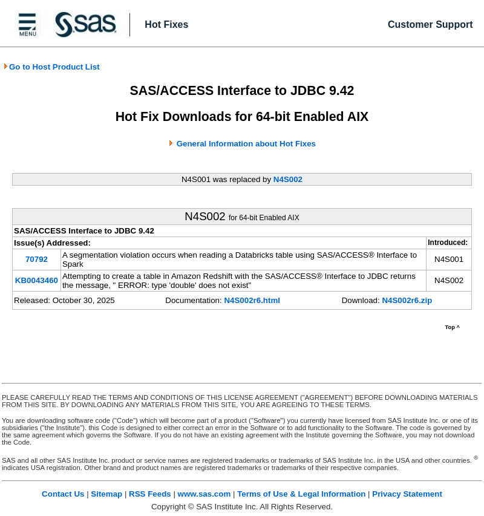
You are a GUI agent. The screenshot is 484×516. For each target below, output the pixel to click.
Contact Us (63, 493)
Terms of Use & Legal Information (301, 493)
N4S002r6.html (252, 300)
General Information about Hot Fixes (246, 143)
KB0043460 (36, 280)
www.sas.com (204, 493)
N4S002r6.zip (407, 300)
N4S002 (287, 179)
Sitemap (106, 493)
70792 (36, 259)
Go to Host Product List (51, 66)
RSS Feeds (150, 493)
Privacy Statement (407, 493)
